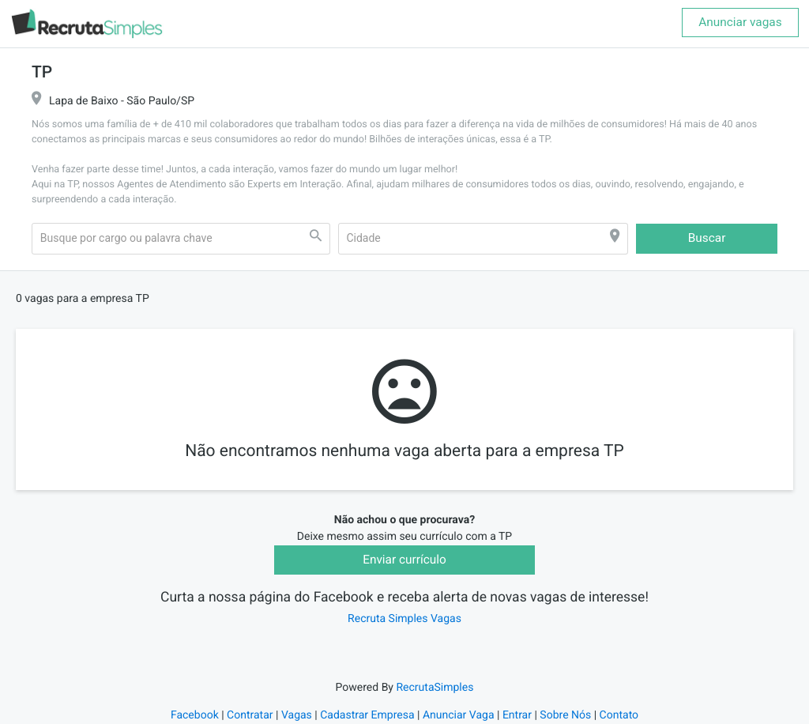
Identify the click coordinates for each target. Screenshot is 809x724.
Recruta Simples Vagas (404, 619)
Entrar (517, 715)
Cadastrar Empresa (367, 715)
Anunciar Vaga (459, 715)
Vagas (296, 715)
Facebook (195, 715)
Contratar (250, 715)
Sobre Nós (565, 715)
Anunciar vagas (739, 22)
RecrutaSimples (434, 687)
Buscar (707, 238)
